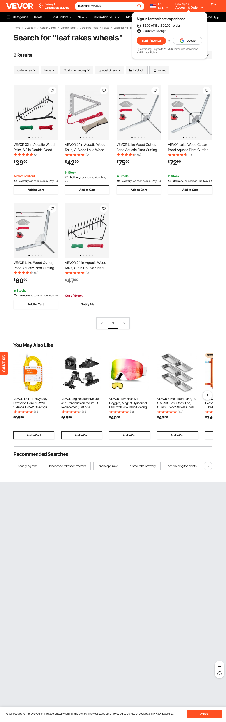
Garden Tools (68, 27)
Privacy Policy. (149, 52)
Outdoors (30, 27)
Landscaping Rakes (124, 27)
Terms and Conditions (185, 49)
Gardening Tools (89, 27)
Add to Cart (36, 190)
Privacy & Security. (163, 713)
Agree (204, 713)
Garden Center (48, 27)
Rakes (105, 27)
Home (17, 27)
